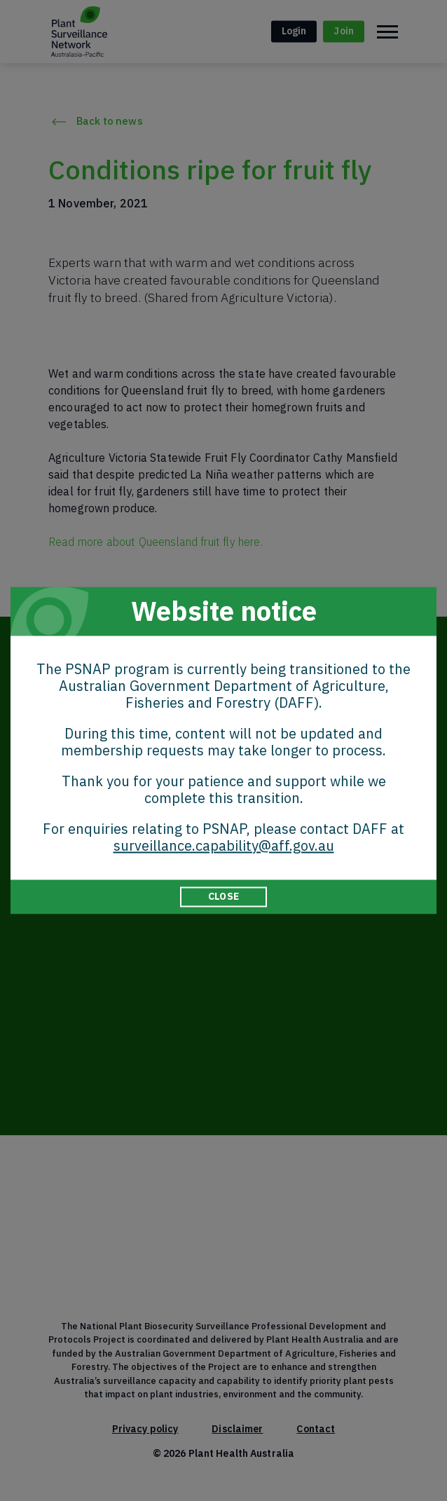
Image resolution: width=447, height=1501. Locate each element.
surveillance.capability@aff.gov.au (224, 845)
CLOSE (223, 896)
